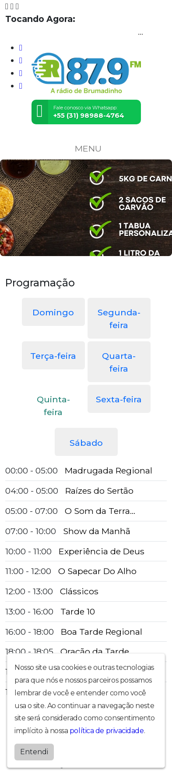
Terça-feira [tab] (53, 356)
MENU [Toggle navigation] (86, 148)
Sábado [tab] (86, 442)
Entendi (34, 757)
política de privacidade (107, 737)
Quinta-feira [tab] (53, 405)
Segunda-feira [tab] (119, 318)
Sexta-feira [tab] (119, 399)
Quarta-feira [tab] (119, 362)
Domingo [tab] (53, 312)
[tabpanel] (86, 581)
